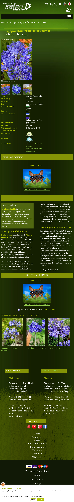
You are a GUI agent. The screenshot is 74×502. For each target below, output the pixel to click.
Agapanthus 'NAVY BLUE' (57, 348)
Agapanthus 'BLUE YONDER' (35, 348)
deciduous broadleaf (34, 143)
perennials (30, 151)
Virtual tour (50, 370)
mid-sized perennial (34, 148)
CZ (64, 4)
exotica (29, 146)
